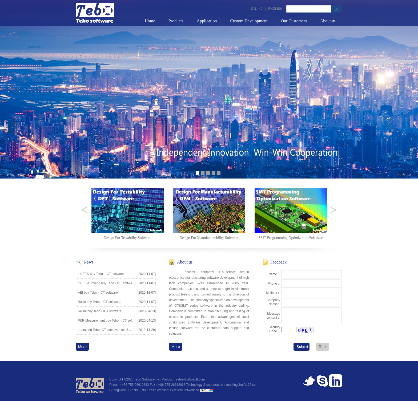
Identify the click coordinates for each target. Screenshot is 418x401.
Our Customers (294, 21)
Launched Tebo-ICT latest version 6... (104, 330)
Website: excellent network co (178, 390)
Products (175, 21)
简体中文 (256, 9)
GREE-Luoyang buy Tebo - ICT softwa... (106, 283)
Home (150, 21)
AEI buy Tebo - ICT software (98, 292)
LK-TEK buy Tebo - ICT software (101, 274)
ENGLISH (275, 9)
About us (328, 21)
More (82, 347)
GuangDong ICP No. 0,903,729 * (132, 390)
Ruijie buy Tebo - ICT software (99, 302)
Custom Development (248, 21)
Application (207, 21)
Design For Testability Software (127, 238)
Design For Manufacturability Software (208, 238)
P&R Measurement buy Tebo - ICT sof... (106, 320)
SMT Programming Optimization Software (291, 238)
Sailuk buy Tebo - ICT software (99, 311)
